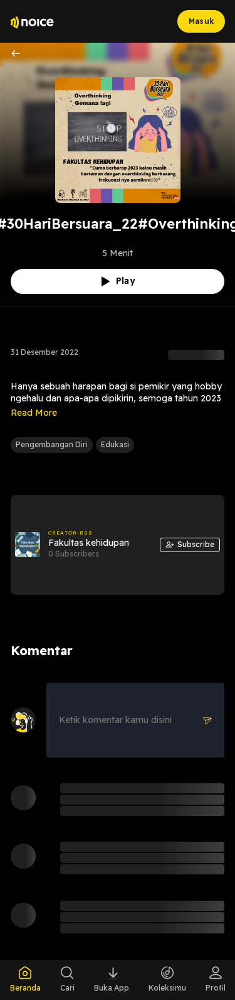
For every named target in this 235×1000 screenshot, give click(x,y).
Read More (34, 412)
